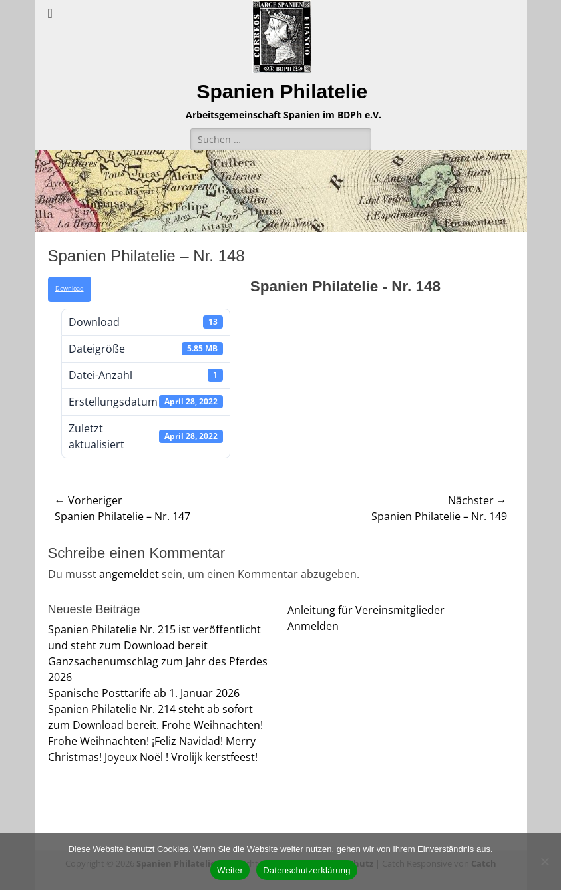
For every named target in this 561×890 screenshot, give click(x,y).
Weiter (230, 870)
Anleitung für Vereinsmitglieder (366, 610)
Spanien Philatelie (281, 91)
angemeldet (129, 574)
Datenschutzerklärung (306, 870)
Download (69, 289)
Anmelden (313, 626)
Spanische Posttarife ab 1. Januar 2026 (144, 693)
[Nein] (544, 861)
